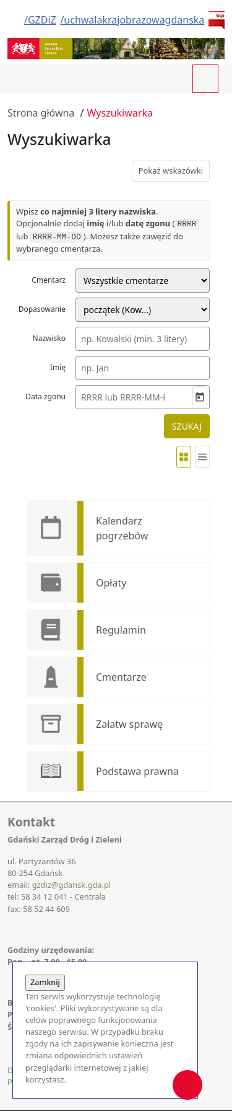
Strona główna (40, 113)
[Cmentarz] (142, 280)
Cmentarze (121, 677)
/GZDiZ (40, 20)
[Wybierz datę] (199, 396)
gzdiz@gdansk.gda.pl (71, 884)
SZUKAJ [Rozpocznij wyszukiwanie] (187, 426)
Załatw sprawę (129, 724)
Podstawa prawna (137, 771)
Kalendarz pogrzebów (122, 528)
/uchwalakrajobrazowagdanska (132, 20)
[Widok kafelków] (183, 457)
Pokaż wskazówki (171, 170)
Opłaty (111, 583)
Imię (58, 367)
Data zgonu (45, 396)
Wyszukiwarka (119, 113)
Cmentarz (49, 280)
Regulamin (121, 630)
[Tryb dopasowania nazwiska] (142, 310)
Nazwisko (49, 338)
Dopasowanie (42, 309)
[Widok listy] (202, 457)
